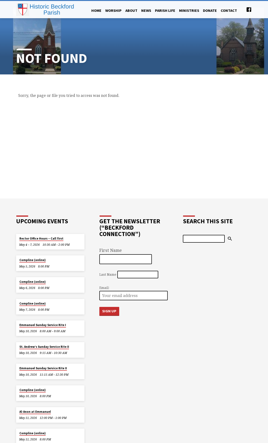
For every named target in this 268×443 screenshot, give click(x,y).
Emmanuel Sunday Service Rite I (42, 325)
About (131, 10)
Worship (113, 10)
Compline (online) (32, 260)
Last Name (107, 274)
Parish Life (165, 10)
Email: (104, 287)
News (146, 10)
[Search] (204, 238)
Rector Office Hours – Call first (41, 239)
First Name (110, 250)
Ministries (189, 10)
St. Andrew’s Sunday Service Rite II (44, 347)
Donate (210, 10)
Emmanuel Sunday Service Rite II (43, 368)
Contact (229, 10)
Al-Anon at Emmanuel (35, 412)
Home (96, 10)
